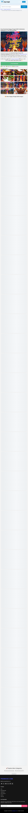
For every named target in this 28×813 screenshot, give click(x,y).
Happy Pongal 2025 (7, 9)
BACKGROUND (3, 790)
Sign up (24, 1)
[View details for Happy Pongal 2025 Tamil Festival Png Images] (14, 461)
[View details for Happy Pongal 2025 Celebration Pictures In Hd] (14, 677)
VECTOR (2, 796)
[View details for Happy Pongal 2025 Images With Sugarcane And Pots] (14, 422)
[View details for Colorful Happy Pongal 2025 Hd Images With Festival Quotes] (14, 107)
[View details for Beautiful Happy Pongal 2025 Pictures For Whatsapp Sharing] (14, 225)
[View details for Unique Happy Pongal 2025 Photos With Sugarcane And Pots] (14, 146)
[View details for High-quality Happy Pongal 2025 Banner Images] (14, 402)
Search (24, 6)
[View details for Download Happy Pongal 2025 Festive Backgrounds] (14, 618)
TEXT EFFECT (3, 793)
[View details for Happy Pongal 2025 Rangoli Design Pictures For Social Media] (14, 127)
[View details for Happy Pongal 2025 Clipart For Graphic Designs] (14, 520)
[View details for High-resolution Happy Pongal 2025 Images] (14, 579)
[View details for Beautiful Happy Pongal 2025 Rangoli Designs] (14, 598)
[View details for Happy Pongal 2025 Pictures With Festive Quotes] (14, 500)
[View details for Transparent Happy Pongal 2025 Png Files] (14, 697)
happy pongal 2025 (23, 54)
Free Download (14, 63)
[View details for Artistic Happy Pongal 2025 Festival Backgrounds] (14, 441)
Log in (20, 1)
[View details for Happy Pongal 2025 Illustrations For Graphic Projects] (14, 343)
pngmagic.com (7, 779)
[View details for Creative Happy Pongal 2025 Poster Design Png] (14, 559)
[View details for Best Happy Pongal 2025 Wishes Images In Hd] (14, 304)
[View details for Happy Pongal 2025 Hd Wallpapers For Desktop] (14, 716)
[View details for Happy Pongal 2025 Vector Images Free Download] (14, 539)
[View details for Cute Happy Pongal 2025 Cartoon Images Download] (14, 363)
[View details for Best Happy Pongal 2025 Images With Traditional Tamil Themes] (14, 186)
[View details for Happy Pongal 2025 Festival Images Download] (14, 756)
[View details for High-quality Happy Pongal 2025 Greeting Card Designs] (14, 205)
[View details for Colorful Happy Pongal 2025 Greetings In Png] (14, 323)
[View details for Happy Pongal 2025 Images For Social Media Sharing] (14, 657)
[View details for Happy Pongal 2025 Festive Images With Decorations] (14, 264)
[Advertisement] (14, 19)
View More (14, 773)
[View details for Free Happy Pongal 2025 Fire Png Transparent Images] (14, 382)
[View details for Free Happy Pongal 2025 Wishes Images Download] (14, 638)
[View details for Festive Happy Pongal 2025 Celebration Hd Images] (14, 480)
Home (2, 9)
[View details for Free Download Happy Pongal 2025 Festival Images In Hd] (14, 245)
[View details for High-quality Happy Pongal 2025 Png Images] (14, 736)
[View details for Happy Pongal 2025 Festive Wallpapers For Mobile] (14, 284)
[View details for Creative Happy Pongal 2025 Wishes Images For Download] (14, 166)
